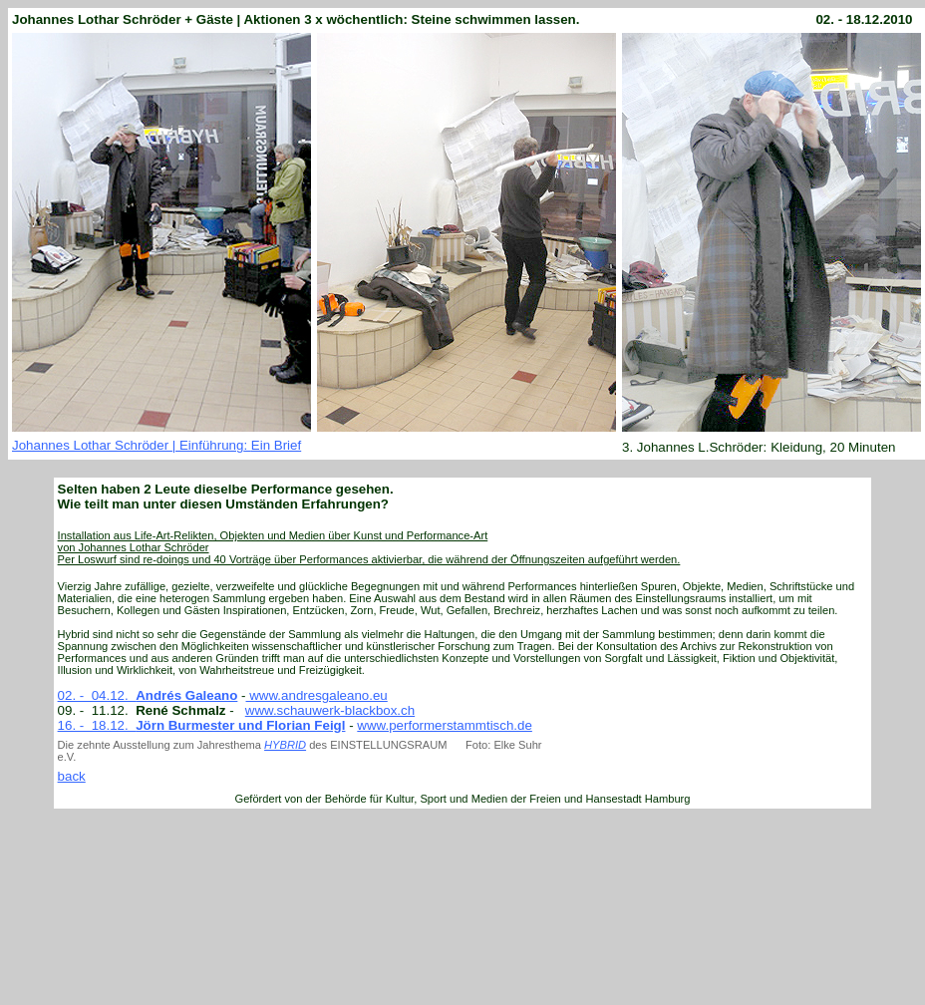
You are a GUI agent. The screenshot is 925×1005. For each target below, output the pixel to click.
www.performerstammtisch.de (444, 725)
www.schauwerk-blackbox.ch (330, 710)
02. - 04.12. (148, 695)
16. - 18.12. (97, 725)
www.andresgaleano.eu (317, 695)
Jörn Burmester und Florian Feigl (240, 725)
